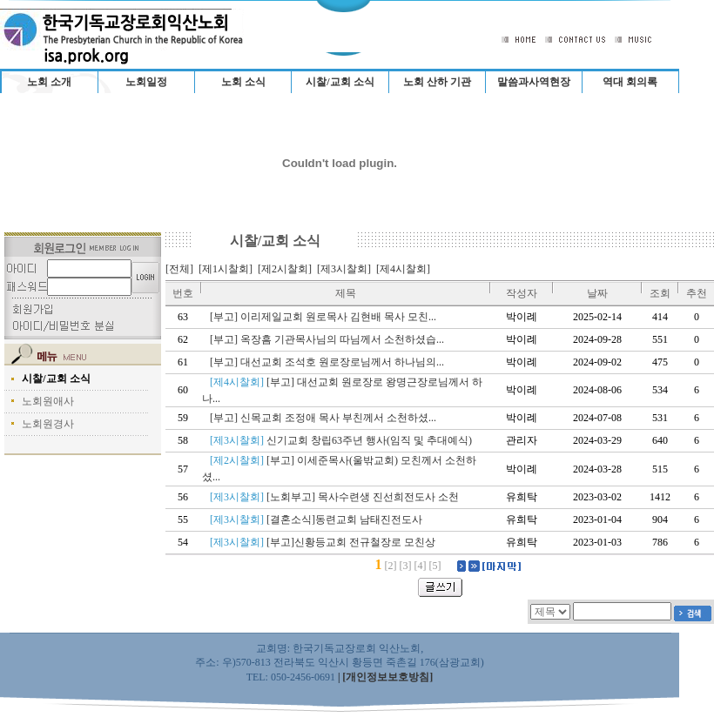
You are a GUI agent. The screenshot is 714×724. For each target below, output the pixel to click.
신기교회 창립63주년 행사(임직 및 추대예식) (343, 440)
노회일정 (146, 82)
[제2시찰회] (285, 269)
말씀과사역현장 (533, 82)
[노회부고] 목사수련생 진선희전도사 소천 (337, 497)
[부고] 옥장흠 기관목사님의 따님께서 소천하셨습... (329, 339)
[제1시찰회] (226, 269)
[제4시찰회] (403, 269)
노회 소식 (243, 82)
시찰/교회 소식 (340, 82)
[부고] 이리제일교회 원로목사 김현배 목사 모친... (325, 317)
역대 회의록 (630, 82)
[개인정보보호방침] (387, 677)
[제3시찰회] (344, 269)
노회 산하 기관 (437, 82)
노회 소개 (49, 82)
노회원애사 (48, 401)
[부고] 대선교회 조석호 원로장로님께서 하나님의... (329, 362)
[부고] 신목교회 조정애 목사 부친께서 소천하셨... (325, 418)
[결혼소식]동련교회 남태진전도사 (319, 519)
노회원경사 (48, 424)
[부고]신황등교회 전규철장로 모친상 (325, 542)
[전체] (179, 269)
